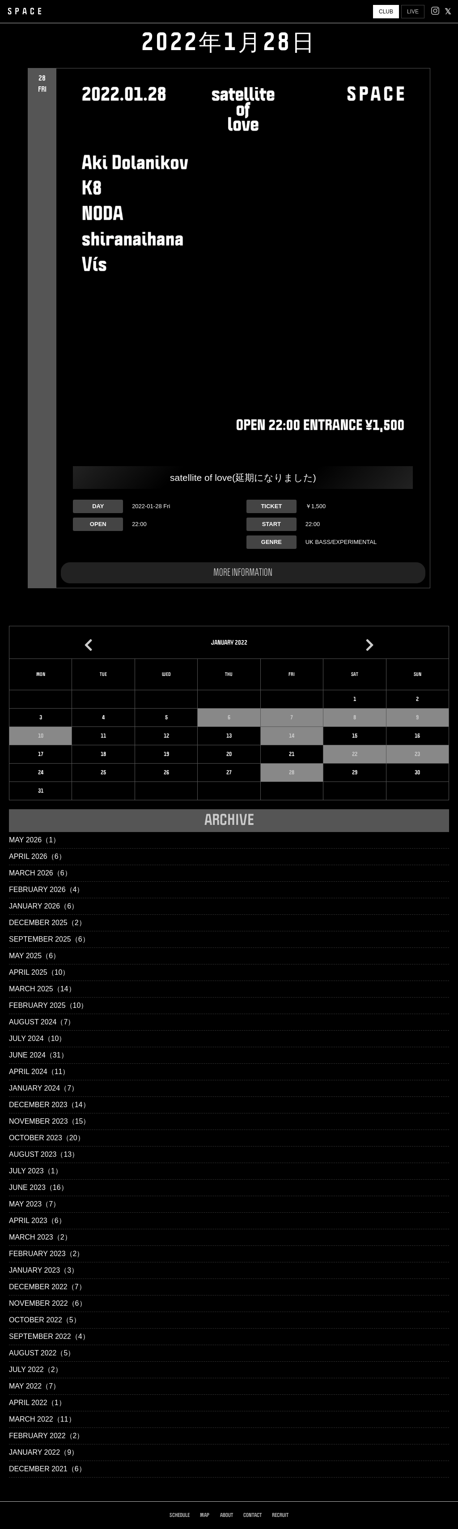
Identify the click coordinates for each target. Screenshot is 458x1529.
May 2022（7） (34, 1386)
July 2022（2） (35, 1369)
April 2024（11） (39, 1071)
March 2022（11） (42, 1419)
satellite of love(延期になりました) (243, 477)
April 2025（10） (39, 972)
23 (417, 754)
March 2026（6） (40, 873)
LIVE (413, 11)
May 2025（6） (34, 956)
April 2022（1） (37, 1402)
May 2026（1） (34, 840)
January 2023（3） (43, 1270)
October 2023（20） (47, 1138)
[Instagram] (435, 11)
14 (291, 736)
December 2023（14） (49, 1105)
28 (291, 772)
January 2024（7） (43, 1088)
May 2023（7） (34, 1204)
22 (354, 754)
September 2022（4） (49, 1336)
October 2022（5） (45, 1320)
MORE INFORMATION (242, 573)
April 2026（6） (37, 856)
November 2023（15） (49, 1121)
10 (40, 736)
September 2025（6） (49, 939)
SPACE (26, 12)
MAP (204, 1515)
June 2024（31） (38, 1055)
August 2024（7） (42, 1022)
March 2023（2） (40, 1237)
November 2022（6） (47, 1303)
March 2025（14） (42, 989)
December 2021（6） (47, 1469)
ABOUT (226, 1515)
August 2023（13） (44, 1154)
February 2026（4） (46, 889)
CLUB (386, 11)
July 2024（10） (37, 1038)
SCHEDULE (180, 1515)
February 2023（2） (46, 1253)
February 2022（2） (46, 1436)
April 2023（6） (37, 1220)
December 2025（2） (47, 922)
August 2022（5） (42, 1353)
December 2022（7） (47, 1287)
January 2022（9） (43, 1452)
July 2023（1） (35, 1171)
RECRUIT (280, 1515)
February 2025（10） (48, 1005)
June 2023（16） (38, 1187)
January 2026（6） (43, 906)
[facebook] (448, 11)
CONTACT (252, 1515)
